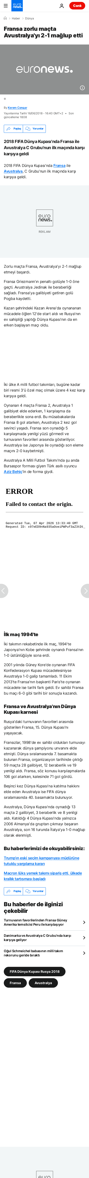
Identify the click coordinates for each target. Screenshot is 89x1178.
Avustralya (13, 171)
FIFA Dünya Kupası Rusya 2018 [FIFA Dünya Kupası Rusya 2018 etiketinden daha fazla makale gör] (35, 971)
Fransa (59, 165)
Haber (16, 18)
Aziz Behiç (13, 471)
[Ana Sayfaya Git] (17, 5)
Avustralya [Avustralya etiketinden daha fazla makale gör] (43, 983)
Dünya (29, 18)
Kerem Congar (17, 107)
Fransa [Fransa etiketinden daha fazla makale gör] (15, 983)
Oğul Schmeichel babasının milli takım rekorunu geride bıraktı (33, 953)
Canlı (77, 6)
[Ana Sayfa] (5, 18)
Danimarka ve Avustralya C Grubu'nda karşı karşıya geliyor (37, 937)
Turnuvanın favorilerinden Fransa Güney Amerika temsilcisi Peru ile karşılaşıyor (35, 922)
